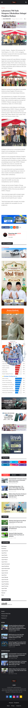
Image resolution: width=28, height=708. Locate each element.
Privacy (12, 705)
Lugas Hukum (4, 561)
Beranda (3, 7)
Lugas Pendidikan (5, 584)
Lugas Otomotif (4, 579)
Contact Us (18, 705)
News (2, 595)
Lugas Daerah (4, 555)
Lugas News (4, 552)
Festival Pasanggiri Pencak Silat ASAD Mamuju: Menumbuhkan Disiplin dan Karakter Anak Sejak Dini (17, 643)
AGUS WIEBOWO (14, 234)
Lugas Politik (4, 588)
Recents (14, 475)
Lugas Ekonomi (4, 557)
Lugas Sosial (4, 590)
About (8, 705)
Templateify (16, 702)
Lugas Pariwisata (5, 581)
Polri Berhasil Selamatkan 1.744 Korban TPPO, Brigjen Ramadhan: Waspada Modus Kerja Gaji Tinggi (16, 488)
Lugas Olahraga (4, 577)
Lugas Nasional (4, 550)
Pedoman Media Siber (6, 613)
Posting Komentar (5, 247)
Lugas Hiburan (4, 559)
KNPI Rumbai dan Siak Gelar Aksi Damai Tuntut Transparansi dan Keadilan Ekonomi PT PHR (16, 636)
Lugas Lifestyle (4, 572)
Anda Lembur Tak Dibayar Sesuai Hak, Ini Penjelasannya (17, 527)
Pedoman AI (3, 618)
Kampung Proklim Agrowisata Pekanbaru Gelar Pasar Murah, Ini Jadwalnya (16, 535)
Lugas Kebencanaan (5, 568)
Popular (5, 475)
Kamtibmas (3, 548)
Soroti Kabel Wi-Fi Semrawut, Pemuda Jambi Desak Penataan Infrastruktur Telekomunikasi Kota (18, 480)
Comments (22, 475)
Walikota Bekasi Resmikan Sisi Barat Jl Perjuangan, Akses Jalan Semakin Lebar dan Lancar (17, 495)
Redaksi (3, 611)
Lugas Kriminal (4, 570)
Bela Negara (4, 546)
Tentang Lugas (4, 615)
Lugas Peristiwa (4, 586)
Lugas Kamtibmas (5, 566)
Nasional (3, 592)
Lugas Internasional (5, 564)
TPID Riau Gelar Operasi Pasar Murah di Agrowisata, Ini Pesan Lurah (17, 521)
